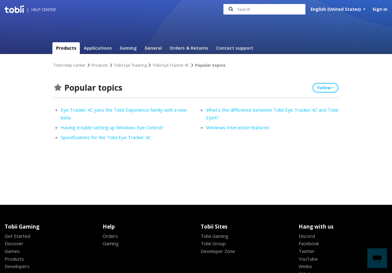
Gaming (128, 48)
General (153, 48)
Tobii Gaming (216, 236)
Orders (111, 236)
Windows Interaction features (239, 127)
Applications (98, 48)
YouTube (309, 259)
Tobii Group (214, 243)
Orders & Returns (188, 48)
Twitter (307, 251)
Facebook (309, 243)
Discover (14, 243)
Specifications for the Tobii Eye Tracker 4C (108, 137)
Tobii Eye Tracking (130, 65)
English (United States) (336, 9)
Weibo (306, 266)
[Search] (264, 9)
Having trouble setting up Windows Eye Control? (115, 127)
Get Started (18, 236)
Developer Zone (219, 251)
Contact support (234, 48)
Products (66, 48)
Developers (18, 266)
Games (12, 251)
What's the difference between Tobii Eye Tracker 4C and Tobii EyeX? (269, 114)
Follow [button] (324, 87)
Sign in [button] (380, 9)
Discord (307, 236)
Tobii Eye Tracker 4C (171, 65)
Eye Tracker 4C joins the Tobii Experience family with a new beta (122, 114)
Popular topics (210, 65)
